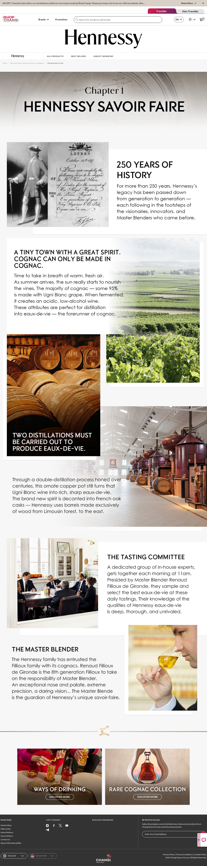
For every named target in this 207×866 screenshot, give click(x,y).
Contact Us (5, 839)
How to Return (7, 836)
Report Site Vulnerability (11, 843)
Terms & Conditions (184, 854)
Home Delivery (7, 832)
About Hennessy (104, 56)
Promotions (61, 19)
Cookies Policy (200, 854)
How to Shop (6, 825)
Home (5, 63)
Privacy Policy (169, 854)
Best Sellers (78, 56)
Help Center (6, 829)
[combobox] (118, 19)
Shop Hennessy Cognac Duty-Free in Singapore (27, 63)
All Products (55, 56)
